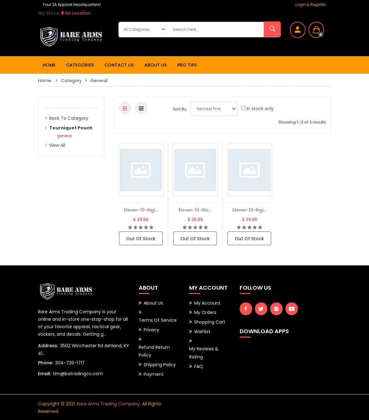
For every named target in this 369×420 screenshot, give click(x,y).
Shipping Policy (160, 363)
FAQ (198, 365)
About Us (155, 65)
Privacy (151, 329)
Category (71, 80)
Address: (48, 345)
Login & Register (310, 4)
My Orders (205, 312)
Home (49, 65)
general (64, 135)
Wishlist (202, 331)
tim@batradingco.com (78, 373)
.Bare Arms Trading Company (108, 403)
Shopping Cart (209, 321)
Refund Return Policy (154, 350)
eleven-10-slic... (195, 210)
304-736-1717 (70, 362)
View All (57, 145)
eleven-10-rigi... (141, 210)
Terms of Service (158, 320)
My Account (207, 303)
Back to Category (68, 118)
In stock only (257, 108)
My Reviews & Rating (203, 351)
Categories (80, 65)
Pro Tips (187, 65)
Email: (44, 373)
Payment (154, 372)
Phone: (45, 362)
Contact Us (119, 65)
